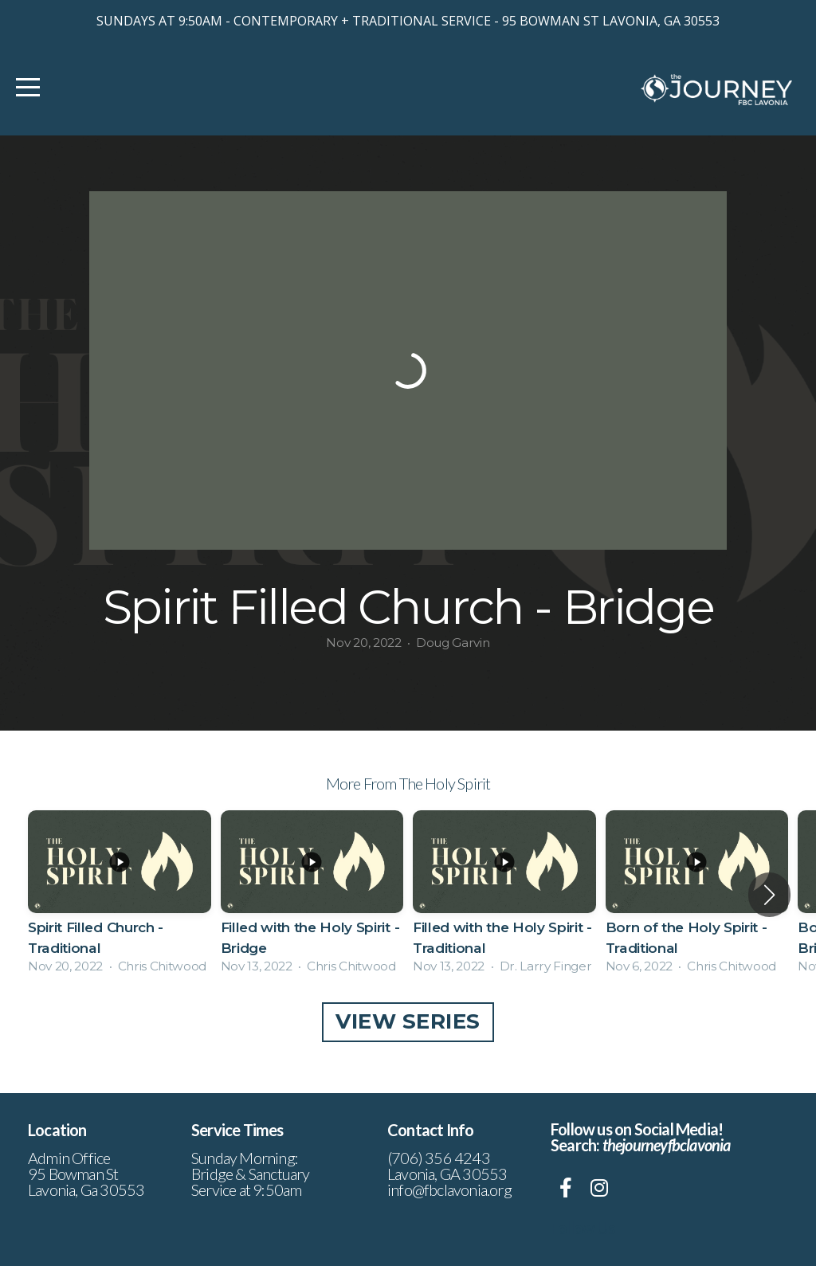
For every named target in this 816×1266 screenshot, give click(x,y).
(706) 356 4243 (438, 1157)
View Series (408, 1021)
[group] (119, 894)
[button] (769, 894)
